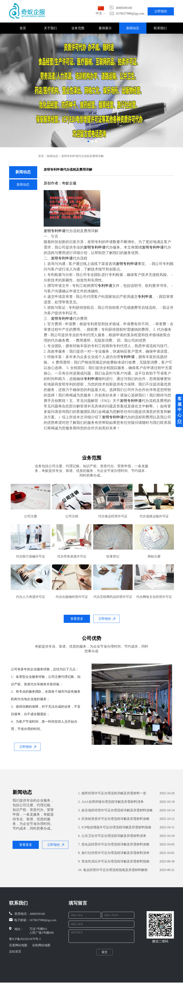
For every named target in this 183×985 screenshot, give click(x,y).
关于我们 (50, 28)
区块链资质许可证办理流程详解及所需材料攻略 (113, 819)
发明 (47, 231)
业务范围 (77, 28)
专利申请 (58, 231)
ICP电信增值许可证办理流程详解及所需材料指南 (114, 827)
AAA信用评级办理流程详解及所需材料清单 (111, 802)
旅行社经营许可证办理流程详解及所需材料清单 (113, 853)
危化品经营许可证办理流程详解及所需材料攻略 (113, 844)
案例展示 (105, 28)
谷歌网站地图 (41, 945)
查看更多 (76, 618)
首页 (23, 28)
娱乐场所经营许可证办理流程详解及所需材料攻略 (115, 810)
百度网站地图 (18, 945)
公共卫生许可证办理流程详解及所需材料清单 (112, 836)
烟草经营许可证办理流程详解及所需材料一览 (112, 793)
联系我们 (160, 28)
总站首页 (15, 951)
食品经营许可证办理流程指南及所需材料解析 (113, 870)
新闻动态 (132, 28)
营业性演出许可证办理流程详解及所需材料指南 (113, 861)
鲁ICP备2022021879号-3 (25, 939)
